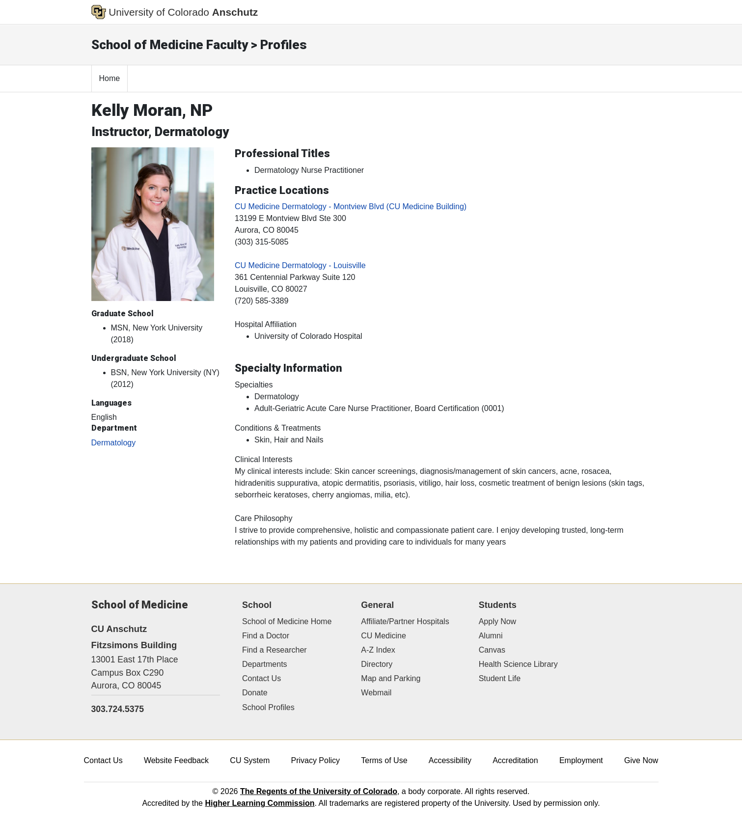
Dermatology (113, 443)
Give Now (641, 760)
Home (109, 78)
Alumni (491, 636)
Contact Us (261, 678)
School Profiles (268, 707)
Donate (255, 692)
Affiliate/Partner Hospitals (405, 621)
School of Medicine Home (286, 621)
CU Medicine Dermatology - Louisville (300, 265)
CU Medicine (383, 636)
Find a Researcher (274, 650)
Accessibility (450, 760)
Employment (581, 760)
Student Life (500, 678)
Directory (376, 664)
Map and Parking (390, 678)
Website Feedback (176, 760)
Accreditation (515, 760)
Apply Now (497, 621)
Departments (264, 664)
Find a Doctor (265, 636)
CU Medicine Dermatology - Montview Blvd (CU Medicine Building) (351, 206)
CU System (250, 760)
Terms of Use (384, 760)
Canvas (492, 650)
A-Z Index (378, 650)
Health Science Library (518, 664)
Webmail (376, 692)
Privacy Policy (315, 760)
